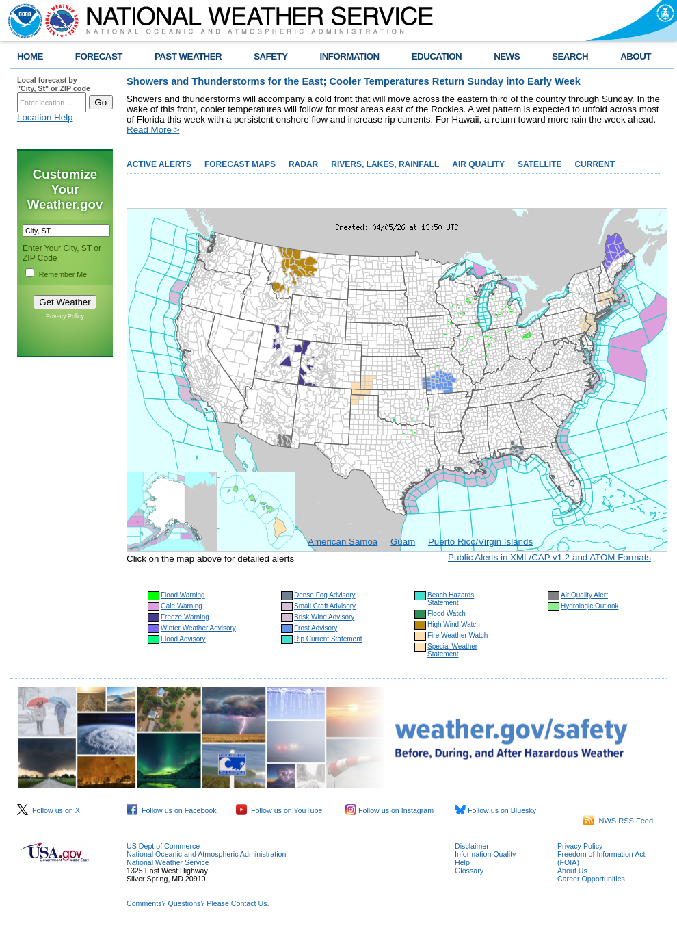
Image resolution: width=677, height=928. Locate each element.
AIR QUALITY (478, 164)
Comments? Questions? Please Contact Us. (198, 903)
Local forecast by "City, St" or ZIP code (53, 84)
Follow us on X (48, 810)
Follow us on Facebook (172, 810)
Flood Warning (183, 595)
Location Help (45, 117)
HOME (30, 56)
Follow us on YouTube (279, 810)
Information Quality (485, 854)
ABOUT (635, 56)
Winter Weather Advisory (198, 628)
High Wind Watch (453, 624)
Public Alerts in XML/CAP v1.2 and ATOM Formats (549, 557)
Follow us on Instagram (389, 810)
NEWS (507, 56)
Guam (402, 542)
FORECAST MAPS (240, 164)
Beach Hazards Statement (450, 598)
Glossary (469, 870)
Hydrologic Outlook (589, 606)
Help (462, 862)
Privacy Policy (65, 316)
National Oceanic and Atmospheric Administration (206, 854)
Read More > (153, 130)
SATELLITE (539, 164)
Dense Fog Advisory (325, 595)
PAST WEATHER (188, 56)
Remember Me (63, 274)
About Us (572, 870)
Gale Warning (181, 606)
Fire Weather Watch (457, 635)
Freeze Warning (185, 617)
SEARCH (570, 56)
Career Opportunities (591, 879)
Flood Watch (446, 613)
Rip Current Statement (328, 639)
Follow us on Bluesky (495, 810)
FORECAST (98, 56)
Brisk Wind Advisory (324, 617)
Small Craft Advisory (325, 606)
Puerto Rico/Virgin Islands (480, 542)
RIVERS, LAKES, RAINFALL (385, 164)
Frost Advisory (315, 628)
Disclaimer (472, 846)
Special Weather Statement (452, 650)
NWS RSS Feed (618, 820)
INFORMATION (350, 56)
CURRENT (594, 164)
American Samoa (342, 542)
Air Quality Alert (584, 595)
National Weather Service (168, 862)
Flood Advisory (183, 639)
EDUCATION (437, 56)
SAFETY (270, 56)
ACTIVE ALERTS (159, 164)
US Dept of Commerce (163, 846)
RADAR (303, 164)
